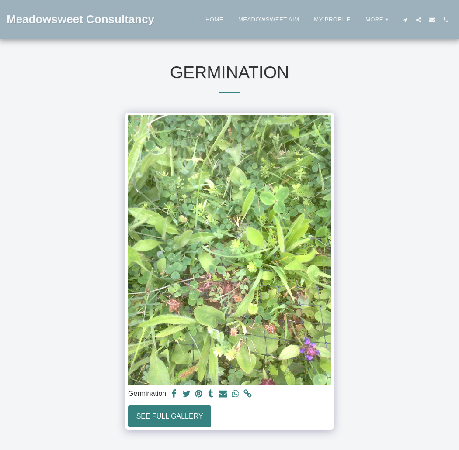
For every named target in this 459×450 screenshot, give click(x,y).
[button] (405, 20)
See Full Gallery (169, 416)
